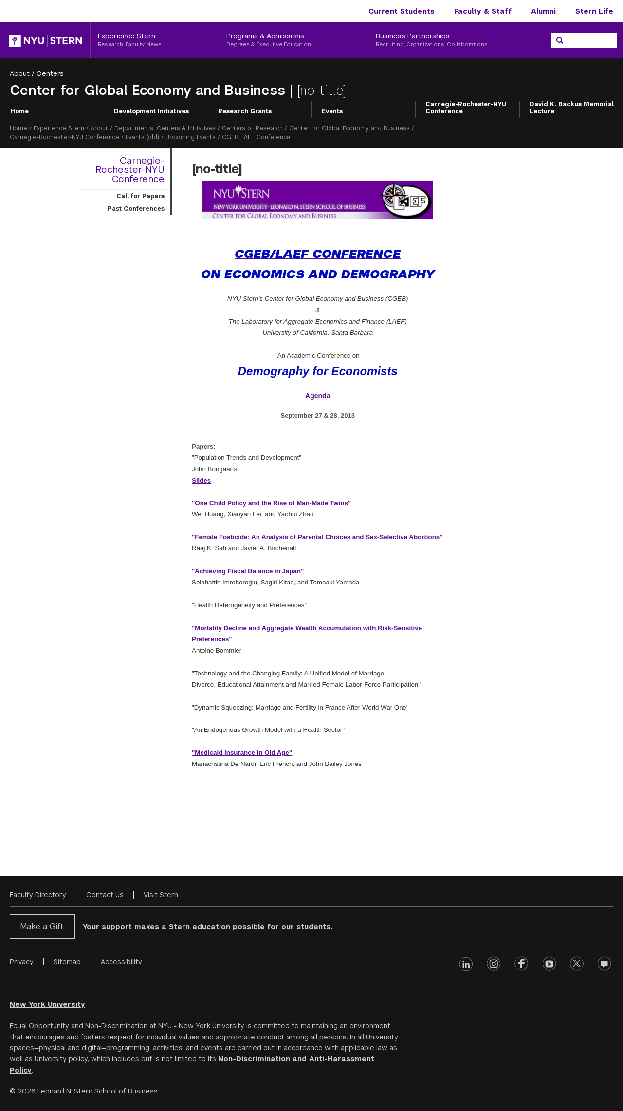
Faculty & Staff (483, 11)
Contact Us (105, 895)
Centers (50, 73)
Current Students (401, 11)
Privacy (22, 961)
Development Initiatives (151, 111)
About (20, 73)
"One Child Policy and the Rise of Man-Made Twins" (271, 503)
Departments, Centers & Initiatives (165, 128)
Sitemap (67, 961)
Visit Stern (161, 895)
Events (332, 111)
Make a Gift (41, 926)
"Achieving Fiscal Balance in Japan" (248, 571)
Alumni (543, 11)
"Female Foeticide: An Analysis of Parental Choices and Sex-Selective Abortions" (317, 537)
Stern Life (594, 11)
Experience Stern (59, 128)
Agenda (317, 396)
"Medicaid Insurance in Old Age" (242, 752)
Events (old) (142, 137)
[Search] (559, 40)
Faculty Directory (38, 895)
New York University (47, 1004)
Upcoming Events (190, 137)
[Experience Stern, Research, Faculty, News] (155, 40)
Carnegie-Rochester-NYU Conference (465, 108)
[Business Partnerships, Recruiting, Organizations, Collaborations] (456, 40)
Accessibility (121, 961)
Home (19, 111)
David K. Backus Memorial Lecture (572, 108)
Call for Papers (140, 196)
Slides (201, 480)
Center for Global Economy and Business (150, 90)
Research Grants (245, 111)
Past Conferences (136, 209)
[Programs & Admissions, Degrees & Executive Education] (293, 40)
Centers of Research (252, 128)
